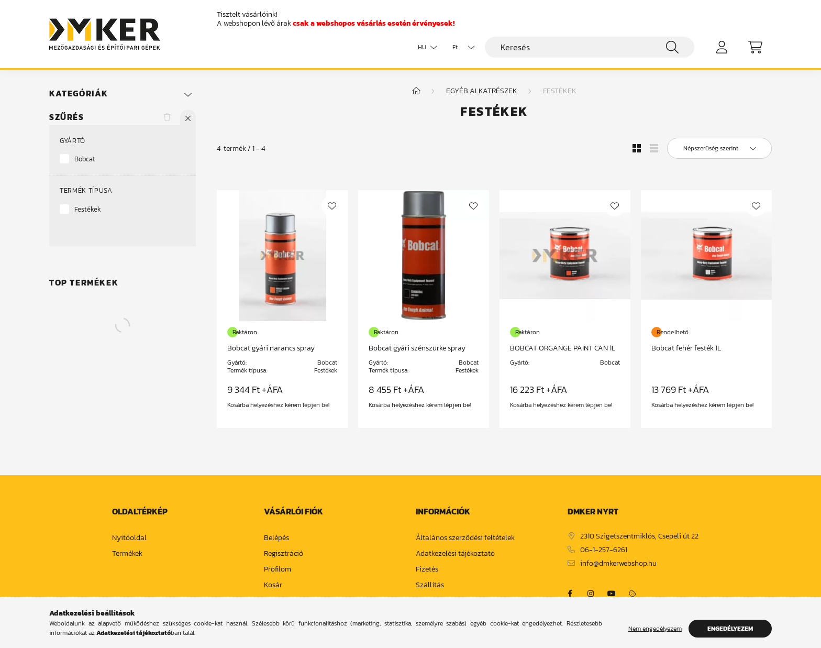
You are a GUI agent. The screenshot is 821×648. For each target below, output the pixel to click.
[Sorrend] (719, 148)
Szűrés (66, 117)
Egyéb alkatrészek (481, 90)
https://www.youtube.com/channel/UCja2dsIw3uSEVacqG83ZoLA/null (611, 593)
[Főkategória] (416, 90)
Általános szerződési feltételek (465, 538)
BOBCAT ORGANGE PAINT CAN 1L (562, 348)
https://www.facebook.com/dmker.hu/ (569, 593)
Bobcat (84, 159)
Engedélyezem (730, 628)
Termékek (127, 554)
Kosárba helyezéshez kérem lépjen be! (278, 405)
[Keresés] (589, 47)
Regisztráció (283, 554)
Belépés (276, 538)
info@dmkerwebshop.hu (618, 563)
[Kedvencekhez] (331, 205)
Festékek (87, 209)
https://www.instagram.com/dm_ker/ (590, 593)
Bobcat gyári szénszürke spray (417, 348)
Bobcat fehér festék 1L (686, 348)
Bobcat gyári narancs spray (271, 348)
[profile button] (721, 47)
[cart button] (755, 47)
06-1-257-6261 (603, 550)
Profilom (277, 569)
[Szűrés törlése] (167, 117)
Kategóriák (78, 93)
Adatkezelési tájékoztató (455, 554)
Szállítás (430, 585)
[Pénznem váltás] (460, 47)
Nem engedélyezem (655, 628)
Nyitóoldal (129, 538)
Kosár (273, 585)
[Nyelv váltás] (425, 47)
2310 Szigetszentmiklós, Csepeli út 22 (639, 536)
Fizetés (427, 569)
